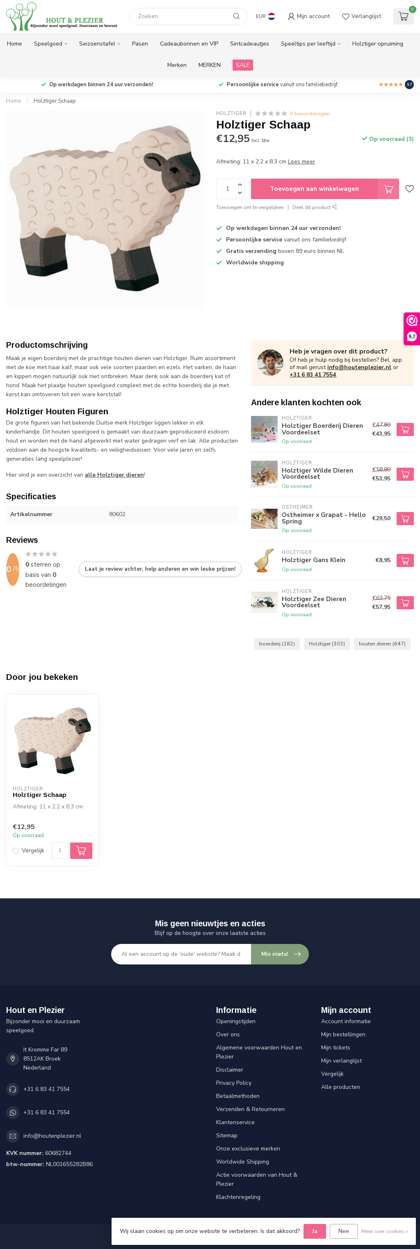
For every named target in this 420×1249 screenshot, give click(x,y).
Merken (177, 65)
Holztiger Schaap (55, 101)
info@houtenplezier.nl (359, 367)
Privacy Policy (233, 1083)
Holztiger (231, 113)
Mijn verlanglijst (341, 1061)
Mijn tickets (335, 1048)
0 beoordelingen (310, 113)
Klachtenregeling (238, 1197)
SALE (243, 65)
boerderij (277, 643)
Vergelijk (33, 850)
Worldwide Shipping (242, 1162)
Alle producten (340, 1087)
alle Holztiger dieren (114, 475)
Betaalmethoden (238, 1096)
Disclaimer (229, 1070)
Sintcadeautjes (249, 44)
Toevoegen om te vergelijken (250, 207)
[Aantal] (60, 851)
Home (14, 44)
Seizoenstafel (97, 44)
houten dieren (382, 643)
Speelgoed (48, 44)
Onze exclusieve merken (248, 1149)
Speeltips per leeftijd (308, 44)
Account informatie (346, 1021)
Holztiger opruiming (377, 44)
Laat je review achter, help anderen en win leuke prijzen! (160, 569)
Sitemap (226, 1135)
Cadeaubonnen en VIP (189, 44)
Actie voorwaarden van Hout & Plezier (256, 1179)
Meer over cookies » (384, 1231)
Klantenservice (235, 1122)
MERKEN (210, 65)
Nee (343, 1231)
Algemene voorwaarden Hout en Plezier (259, 1052)
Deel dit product (314, 207)
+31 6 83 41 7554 (313, 375)
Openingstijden (236, 1021)
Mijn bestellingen (343, 1034)
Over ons (228, 1034)
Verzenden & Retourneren (250, 1109)
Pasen (140, 44)
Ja (314, 1231)
